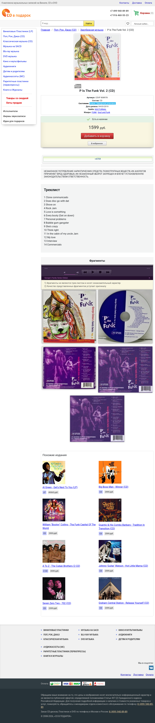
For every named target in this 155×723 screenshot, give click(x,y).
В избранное (97, 143)
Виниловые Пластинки (56, 630)
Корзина (146, 13)
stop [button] (100, 272)
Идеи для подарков (13, 121)
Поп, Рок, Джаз (51, 634)
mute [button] (65, 272)
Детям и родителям (14, 71)
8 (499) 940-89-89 (118, 711)
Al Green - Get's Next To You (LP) (60, 487)
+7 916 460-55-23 (119, 15)
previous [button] (85, 272)
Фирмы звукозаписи (14, 116)
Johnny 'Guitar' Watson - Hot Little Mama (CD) (123, 565)
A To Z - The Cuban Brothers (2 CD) (61, 566)
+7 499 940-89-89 (119, 11)
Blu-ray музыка (11, 51)
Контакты (124, 3)
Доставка (137, 3)
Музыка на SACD (12, 46)
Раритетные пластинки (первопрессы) (15, 83)
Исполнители (10, 111)
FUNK (94, 112)
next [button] (108, 272)
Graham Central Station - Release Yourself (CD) (124, 602)
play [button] (92, 272)
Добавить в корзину (97, 136)
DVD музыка (9, 56)
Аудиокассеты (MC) (14, 76)
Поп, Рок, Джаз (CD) (14, 36)
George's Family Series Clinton (56, 278)
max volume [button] (78, 272)
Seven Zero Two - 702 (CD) (57, 603)
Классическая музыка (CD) (18, 41)
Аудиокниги (9, 66)
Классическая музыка (55, 639)
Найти (89, 23)
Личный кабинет (141, 24)
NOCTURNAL (100, 109)
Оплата (148, 3)
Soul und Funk (104, 112)
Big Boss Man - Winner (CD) (113, 486)
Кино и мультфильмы (15, 61)
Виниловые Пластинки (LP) (18, 31)
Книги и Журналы (12, 89)
